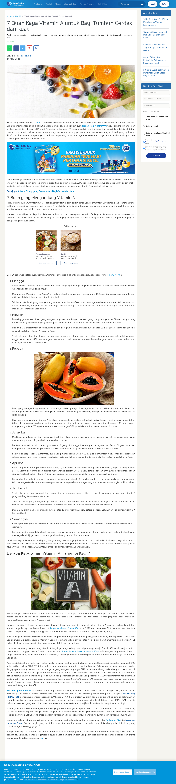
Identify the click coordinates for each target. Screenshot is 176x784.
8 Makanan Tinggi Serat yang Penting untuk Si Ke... (69, 257)
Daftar (164, 4)
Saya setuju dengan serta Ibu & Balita (157, 141)
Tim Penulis (25, 55)
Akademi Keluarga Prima (65, 4)
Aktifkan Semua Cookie (145, 774)
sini (42, 738)
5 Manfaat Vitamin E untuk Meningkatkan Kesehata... (45, 257)
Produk (38, 4)
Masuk (152, 4)
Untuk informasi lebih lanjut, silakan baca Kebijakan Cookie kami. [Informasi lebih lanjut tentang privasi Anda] (51, 781)
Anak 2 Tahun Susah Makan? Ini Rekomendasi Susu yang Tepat (155, 60)
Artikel (49, 4)
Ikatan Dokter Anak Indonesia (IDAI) (80, 651)
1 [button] (70, 171)
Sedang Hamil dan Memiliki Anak (158, 134)
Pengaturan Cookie (122, 774)
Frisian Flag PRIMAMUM (94, 125)
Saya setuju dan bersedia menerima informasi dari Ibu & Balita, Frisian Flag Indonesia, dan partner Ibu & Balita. (156, 147)
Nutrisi (18, 16)
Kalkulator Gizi (113, 720)
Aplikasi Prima (87, 4)
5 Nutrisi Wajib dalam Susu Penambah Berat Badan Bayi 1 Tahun (156, 73)
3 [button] (78, 171)
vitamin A (38, 122)
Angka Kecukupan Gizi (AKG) (64, 628)
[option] (71, 158)
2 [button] (75, 171)
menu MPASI (115, 274)
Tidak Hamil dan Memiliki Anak (157, 117)
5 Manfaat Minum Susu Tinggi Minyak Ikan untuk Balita (155, 47)
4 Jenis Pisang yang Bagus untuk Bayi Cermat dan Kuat (46, 191)
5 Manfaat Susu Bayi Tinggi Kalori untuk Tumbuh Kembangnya (156, 22)
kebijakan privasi (160, 141)
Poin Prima (104, 4)
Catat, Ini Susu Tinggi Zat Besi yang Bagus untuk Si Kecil (155, 35)
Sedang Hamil (152, 126)
